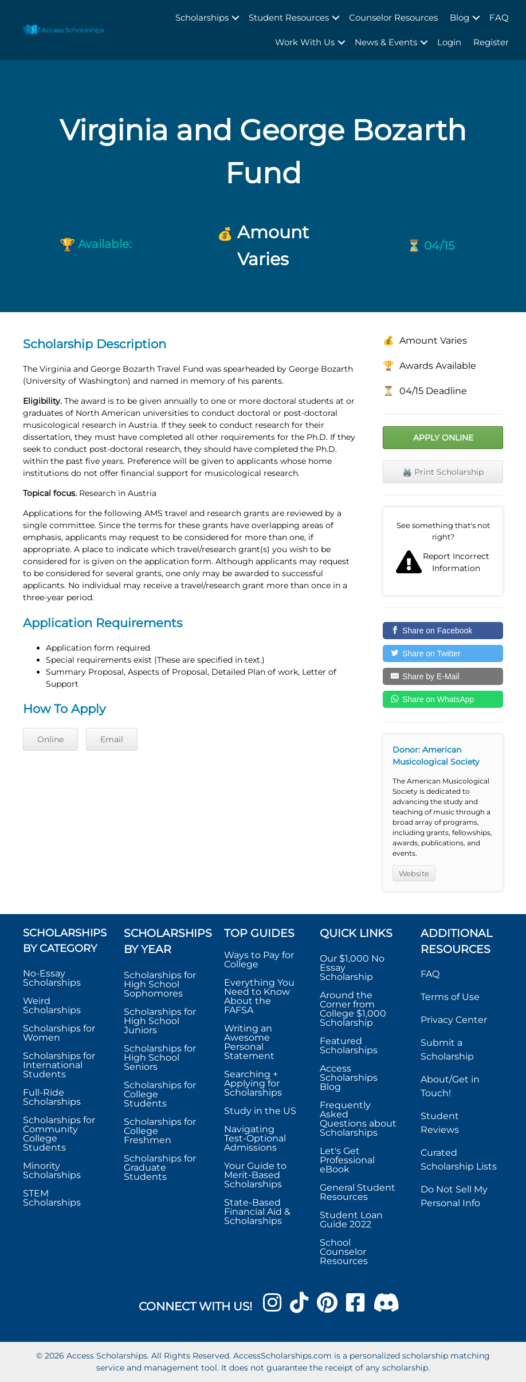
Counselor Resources (393, 17)
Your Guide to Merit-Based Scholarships (255, 1175)
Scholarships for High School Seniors (160, 1057)
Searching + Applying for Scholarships (253, 1083)
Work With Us (305, 42)
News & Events (386, 42)
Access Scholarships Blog (349, 1077)
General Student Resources (357, 1192)
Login (449, 42)
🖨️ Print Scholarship (443, 472)
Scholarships (202, 17)
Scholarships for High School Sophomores (160, 984)
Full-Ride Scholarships (52, 1097)
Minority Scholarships (52, 1170)
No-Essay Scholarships (52, 978)
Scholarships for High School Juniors (160, 1020)
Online (50, 739)
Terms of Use (450, 996)
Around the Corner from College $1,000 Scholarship (353, 1009)
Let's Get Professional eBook (347, 1160)
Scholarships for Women (59, 1033)
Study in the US (260, 1110)
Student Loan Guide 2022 (351, 1220)
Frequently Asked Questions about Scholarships (358, 1119)
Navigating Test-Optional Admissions (255, 1138)
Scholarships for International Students (59, 1065)
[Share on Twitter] (443, 653)
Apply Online (443, 437)
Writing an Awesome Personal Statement (249, 1042)
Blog (459, 17)
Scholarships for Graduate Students (160, 1167)
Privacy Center (454, 1019)
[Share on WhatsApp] (443, 699)
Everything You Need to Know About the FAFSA (259, 996)
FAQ (499, 17)
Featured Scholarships (350, 1045)
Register (491, 42)
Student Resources (289, 17)
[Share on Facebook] (443, 630)
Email (111, 739)
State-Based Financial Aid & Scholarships (257, 1211)
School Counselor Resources (344, 1251)
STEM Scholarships (52, 1198)
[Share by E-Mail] (443, 676)
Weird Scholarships (52, 1005)
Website (414, 873)
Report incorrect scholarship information (442, 551)
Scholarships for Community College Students (59, 1134)
